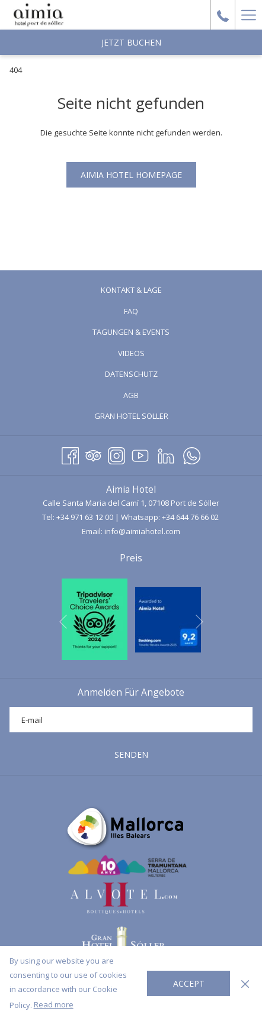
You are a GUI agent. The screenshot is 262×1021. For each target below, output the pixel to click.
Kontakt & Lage (131, 290)
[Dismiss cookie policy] (245, 983)
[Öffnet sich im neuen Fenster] (94, 618)
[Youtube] (140, 454)
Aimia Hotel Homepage (131, 174)
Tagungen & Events (131, 332)
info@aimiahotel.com (142, 531)
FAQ (131, 311)
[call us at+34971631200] (223, 14)
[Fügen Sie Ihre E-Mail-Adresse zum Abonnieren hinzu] (131, 719)
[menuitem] (131, 290)
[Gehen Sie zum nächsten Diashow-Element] (199, 621)
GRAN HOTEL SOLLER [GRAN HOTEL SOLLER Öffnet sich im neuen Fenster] (146, 416)
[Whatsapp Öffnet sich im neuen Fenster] (191, 454)
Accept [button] (189, 983)
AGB (131, 395)
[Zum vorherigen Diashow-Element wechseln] (63, 621)
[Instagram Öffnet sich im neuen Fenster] (116, 454)
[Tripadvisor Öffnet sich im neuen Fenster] (93, 454)
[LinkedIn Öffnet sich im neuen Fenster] (166, 454)
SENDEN (131, 754)
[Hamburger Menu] (248, 15)
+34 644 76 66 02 (190, 517)
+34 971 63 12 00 (84, 517)
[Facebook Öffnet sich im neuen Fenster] (70, 454)
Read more (54, 1004)
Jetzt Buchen (131, 42)
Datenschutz (131, 374)
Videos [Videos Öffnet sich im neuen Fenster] (146, 353)
